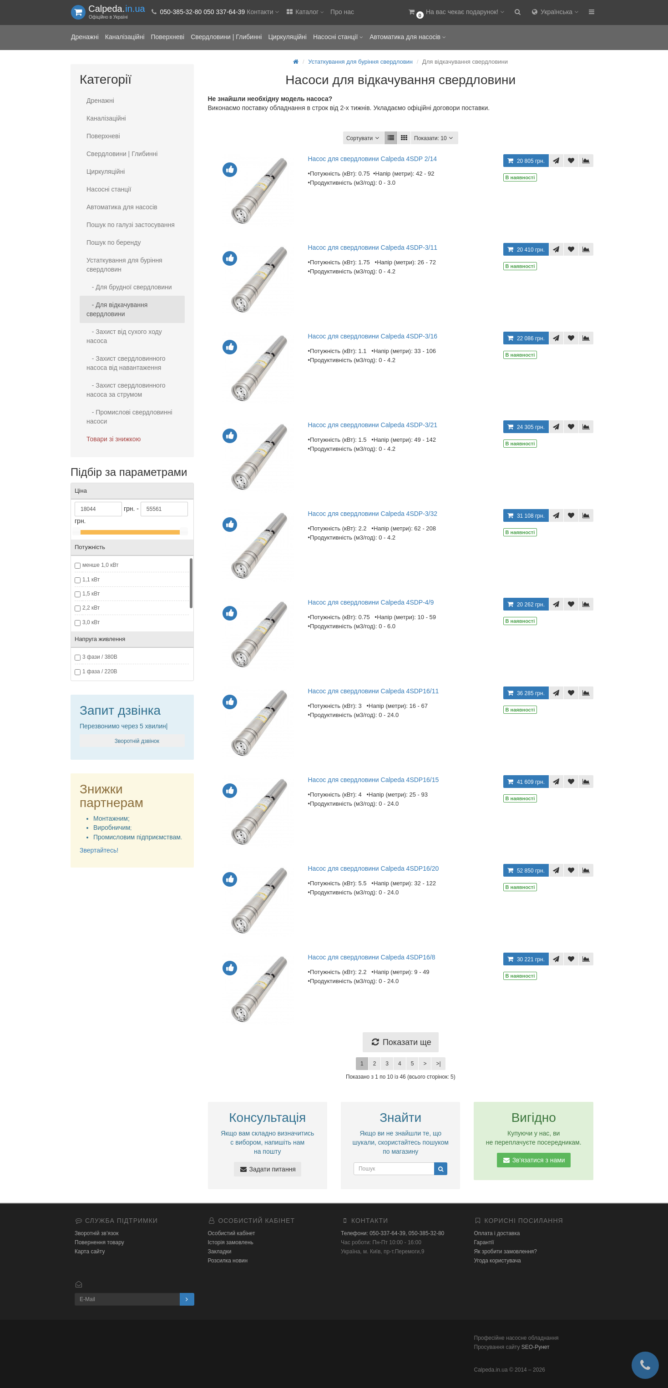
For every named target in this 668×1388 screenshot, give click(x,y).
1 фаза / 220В (99, 671)
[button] (456, 12)
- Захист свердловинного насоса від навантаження (126, 363)
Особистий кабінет (231, 1233)
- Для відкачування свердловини (116, 309)
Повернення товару (99, 1242)
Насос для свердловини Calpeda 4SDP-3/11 (373, 247)
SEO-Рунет (535, 1347)
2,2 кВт (91, 608)
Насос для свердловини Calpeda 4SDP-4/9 (371, 602)
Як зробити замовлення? (505, 1251)
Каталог (304, 11)
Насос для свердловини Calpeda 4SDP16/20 (373, 868)
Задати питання (267, 1169)
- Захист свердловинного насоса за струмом (126, 390)
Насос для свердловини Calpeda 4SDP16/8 (371, 957)
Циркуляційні (287, 36)
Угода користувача (497, 1260)
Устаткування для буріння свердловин (124, 265)
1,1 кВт (91, 579)
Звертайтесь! (99, 850)
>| (438, 1063)
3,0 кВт (91, 622)
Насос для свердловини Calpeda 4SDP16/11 (373, 691)
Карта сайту (90, 1251)
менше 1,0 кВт (100, 565)
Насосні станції (338, 36)
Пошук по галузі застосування (130, 224)
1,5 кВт (91, 594)
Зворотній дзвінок (136, 741)
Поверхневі (168, 36)
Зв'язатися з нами (533, 1160)
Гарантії (484, 1242)
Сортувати (363, 138)
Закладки (220, 1251)
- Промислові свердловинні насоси (129, 417)
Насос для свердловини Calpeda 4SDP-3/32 (373, 513)
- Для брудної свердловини (129, 287)
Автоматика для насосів (407, 36)
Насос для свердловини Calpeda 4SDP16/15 (373, 779)
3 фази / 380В (99, 657)
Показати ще (400, 1042)
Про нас (342, 11)
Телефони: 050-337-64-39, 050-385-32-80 (392, 1233)
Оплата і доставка (497, 1233)
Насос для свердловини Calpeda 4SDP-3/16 (373, 336)
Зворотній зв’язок (96, 1233)
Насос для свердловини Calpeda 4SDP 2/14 (372, 158)
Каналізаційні (125, 36)
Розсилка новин (228, 1260)
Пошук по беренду (113, 242)
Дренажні (85, 36)
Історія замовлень (230, 1242)
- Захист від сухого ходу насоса (124, 336)
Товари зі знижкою (113, 439)
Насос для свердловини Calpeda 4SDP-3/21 (373, 425)
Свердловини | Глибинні (226, 36)
